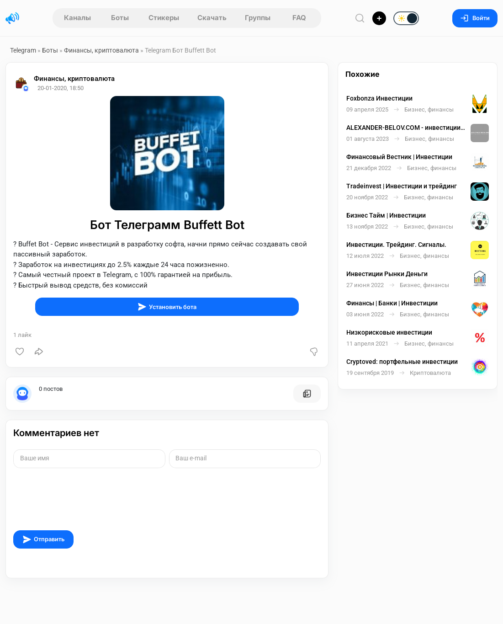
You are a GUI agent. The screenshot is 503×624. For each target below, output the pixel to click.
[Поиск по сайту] (360, 18)
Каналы (77, 17)
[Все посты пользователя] (307, 393)
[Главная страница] (12, 18)
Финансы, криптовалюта (102, 50)
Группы (257, 17)
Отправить (43, 539)
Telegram (23, 50)
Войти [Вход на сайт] (475, 18)
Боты (120, 17)
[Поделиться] (39, 351)
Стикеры (163, 17)
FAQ (299, 17)
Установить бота (167, 306)
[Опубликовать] (379, 18)
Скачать (212, 17)
